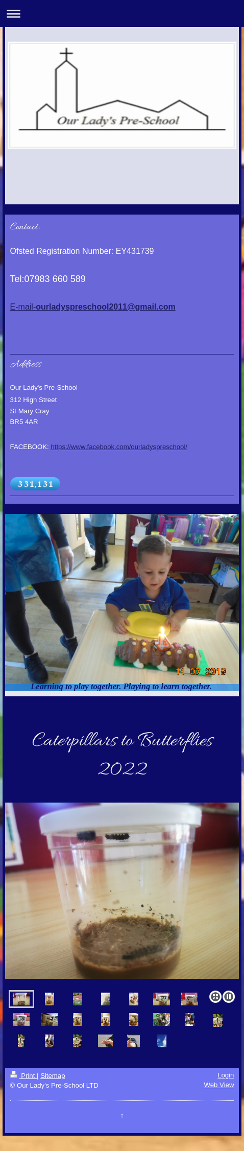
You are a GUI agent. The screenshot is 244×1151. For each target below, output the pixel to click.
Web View (219, 1085)
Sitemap (52, 1075)
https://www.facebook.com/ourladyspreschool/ (119, 447)
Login (225, 1075)
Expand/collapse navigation (122, 14)
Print (23, 1075)
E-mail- (93, 306)
